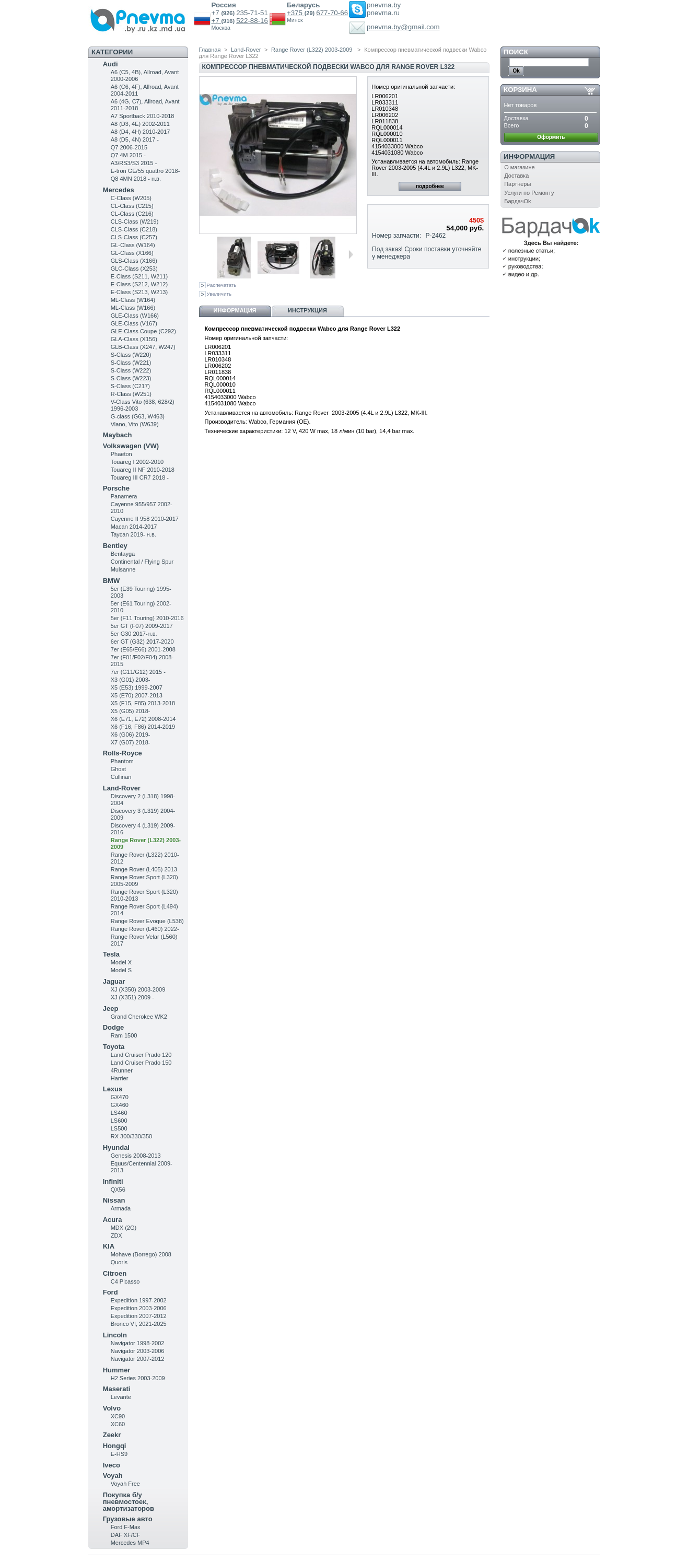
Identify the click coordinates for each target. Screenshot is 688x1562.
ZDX (116, 1235)
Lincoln (115, 1335)
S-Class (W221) (131, 362)
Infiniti (113, 1181)
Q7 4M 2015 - (128, 155)
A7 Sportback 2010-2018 (142, 116)
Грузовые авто (128, 1519)
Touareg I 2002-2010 (137, 462)
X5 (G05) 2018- (130, 711)
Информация (235, 310)
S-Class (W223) (131, 378)
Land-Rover (122, 788)
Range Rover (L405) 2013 (144, 869)
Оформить (551, 137)
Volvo (112, 1408)
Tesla (111, 954)
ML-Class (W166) (133, 308)
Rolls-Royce (122, 753)
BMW (111, 581)
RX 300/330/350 (132, 1136)
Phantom (122, 761)
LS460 (119, 1113)
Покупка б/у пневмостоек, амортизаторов (128, 1501)
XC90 (118, 1416)
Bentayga (123, 554)
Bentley (115, 546)
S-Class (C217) (130, 386)
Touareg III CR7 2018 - (140, 477)
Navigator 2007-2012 (138, 1359)
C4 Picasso (125, 1281)
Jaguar (114, 981)
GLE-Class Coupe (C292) (143, 331)
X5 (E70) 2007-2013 (136, 695)
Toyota (114, 1047)
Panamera (124, 496)
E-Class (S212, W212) (139, 284)
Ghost (118, 769)
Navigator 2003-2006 (138, 1351)
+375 (296, 13)
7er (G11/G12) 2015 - (138, 672)
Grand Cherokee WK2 (139, 1016)
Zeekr (112, 1435)
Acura (112, 1219)
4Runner (122, 1070)
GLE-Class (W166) (135, 315)
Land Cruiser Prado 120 (141, 1055)
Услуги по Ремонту (529, 193)
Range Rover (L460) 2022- (145, 929)
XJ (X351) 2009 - (132, 997)
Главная (210, 49)
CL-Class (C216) (132, 214)
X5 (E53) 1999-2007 (136, 687)
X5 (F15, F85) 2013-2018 (143, 703)
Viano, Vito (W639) (135, 424)
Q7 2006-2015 (129, 147)
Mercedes (118, 190)
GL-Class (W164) (133, 245)
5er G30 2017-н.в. (134, 634)
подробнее (430, 186)
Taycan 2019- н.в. (133, 534)
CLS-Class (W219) (135, 221)
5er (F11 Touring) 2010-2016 (147, 618)
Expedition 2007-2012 (139, 1316)
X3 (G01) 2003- (130, 680)
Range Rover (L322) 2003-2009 (312, 49)
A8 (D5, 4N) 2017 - (135, 139)
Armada (121, 1208)
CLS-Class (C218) (134, 229)
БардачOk (517, 201)
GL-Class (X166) (132, 253)
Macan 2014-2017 (134, 526)
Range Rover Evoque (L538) (147, 921)
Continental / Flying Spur (142, 561)
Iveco (111, 1465)
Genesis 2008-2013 (136, 1155)
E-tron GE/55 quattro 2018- (145, 171)
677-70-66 (332, 13)
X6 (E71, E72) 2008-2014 (143, 719)
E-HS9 (119, 1454)
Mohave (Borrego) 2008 (141, 1254)
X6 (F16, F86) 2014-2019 (143, 727)
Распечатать (222, 285)
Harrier (120, 1078)
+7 (216, 21)
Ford (110, 1292)
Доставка (516, 175)
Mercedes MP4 (130, 1543)
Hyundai (116, 1147)
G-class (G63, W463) (138, 416)
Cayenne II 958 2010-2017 (145, 519)
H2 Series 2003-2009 (138, 1378)
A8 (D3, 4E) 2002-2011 (140, 124)
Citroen (115, 1273)
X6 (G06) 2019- (130, 734)
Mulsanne (123, 569)
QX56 (118, 1189)
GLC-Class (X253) (134, 268)
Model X (121, 962)
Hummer (117, 1370)
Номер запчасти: (396, 235)
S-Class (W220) (131, 355)
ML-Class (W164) (133, 300)
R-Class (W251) (131, 394)
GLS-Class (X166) (134, 261)
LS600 (119, 1120)
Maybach (117, 435)
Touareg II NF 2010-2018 (142, 470)
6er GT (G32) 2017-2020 (142, 641)
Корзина (520, 90)
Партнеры (517, 184)
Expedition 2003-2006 (139, 1308)
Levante (121, 1397)
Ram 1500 (124, 1035)
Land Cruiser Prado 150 (141, 1062)
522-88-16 (252, 21)
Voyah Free (125, 1484)
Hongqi (114, 1446)
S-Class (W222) (131, 370)
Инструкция (307, 310)
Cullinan (121, 777)
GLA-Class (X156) (134, 339)
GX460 (120, 1105)
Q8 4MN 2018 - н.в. (136, 179)
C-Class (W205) (131, 198)
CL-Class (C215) (132, 206)
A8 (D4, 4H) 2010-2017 (140, 132)
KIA (108, 1246)
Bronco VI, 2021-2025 (139, 1324)
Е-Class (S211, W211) (139, 276)
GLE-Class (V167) (134, 323)
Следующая (350, 254)
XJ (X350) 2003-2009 (138, 989)
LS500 (119, 1128)
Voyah (113, 1475)
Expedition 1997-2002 (139, 1300)
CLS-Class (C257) (134, 237)
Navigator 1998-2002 (138, 1343)
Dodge (113, 1027)
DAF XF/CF (126, 1535)
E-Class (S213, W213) (139, 292)
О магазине (519, 167)
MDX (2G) (124, 1228)
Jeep (111, 1008)
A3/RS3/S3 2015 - (134, 163)
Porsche (116, 488)
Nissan (114, 1200)
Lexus (113, 1089)
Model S (121, 970)
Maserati (117, 1389)
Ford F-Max (126, 1527)
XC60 (118, 1424)
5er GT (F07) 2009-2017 (142, 626)
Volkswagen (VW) (131, 446)
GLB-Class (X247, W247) (143, 347)
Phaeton (121, 454)
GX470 (120, 1097)
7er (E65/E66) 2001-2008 (143, 649)
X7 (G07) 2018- (130, 742)
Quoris (119, 1262)
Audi (110, 64)
